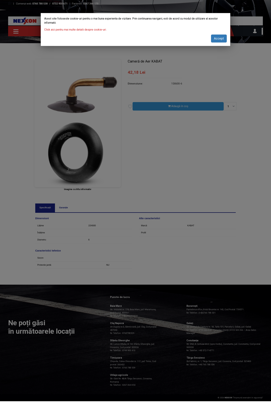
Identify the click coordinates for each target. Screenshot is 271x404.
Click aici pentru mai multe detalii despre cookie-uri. (75, 29)
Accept (219, 38)
